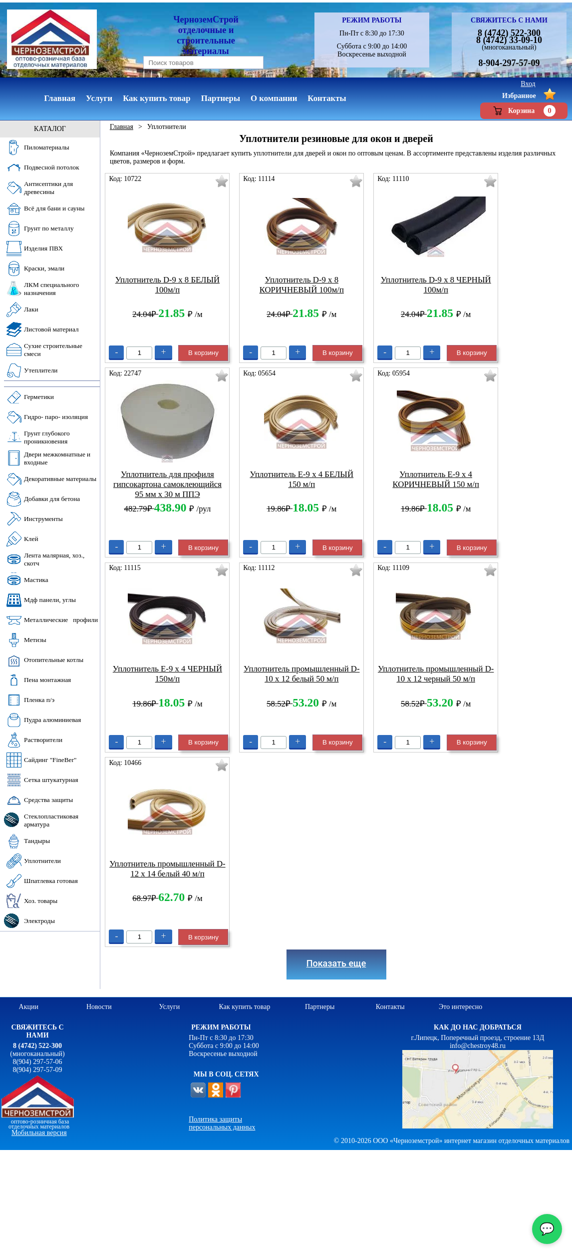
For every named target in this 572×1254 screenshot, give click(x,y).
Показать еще (336, 963)
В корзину (203, 352)
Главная (121, 126)
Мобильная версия (39, 1132)
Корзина (524, 110)
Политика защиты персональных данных (222, 1123)
